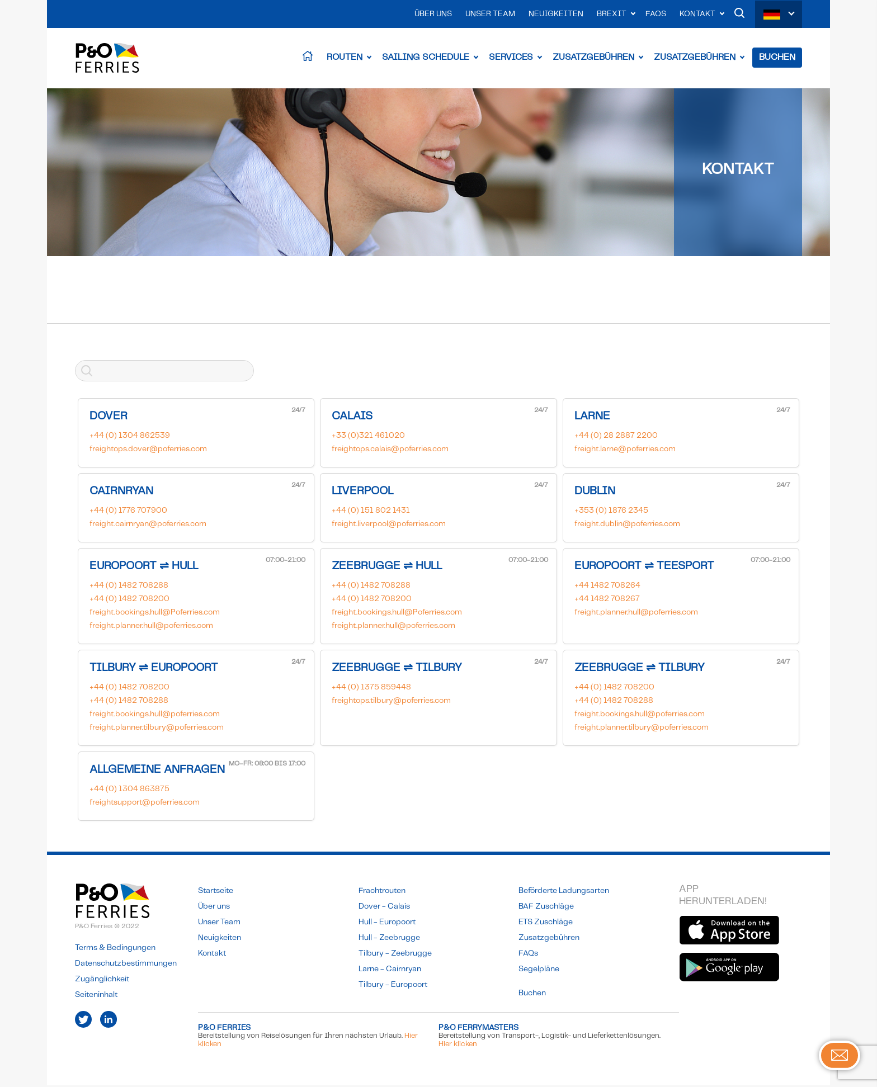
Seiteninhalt (96, 996)
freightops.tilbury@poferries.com (391, 702)
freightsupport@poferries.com (144, 804)
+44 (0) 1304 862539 (129, 437)
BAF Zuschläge (546, 908)
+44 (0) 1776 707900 (128, 512)
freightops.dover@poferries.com (148, 451)
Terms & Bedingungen (115, 949)
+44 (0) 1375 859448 (371, 689)
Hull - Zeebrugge (389, 939)
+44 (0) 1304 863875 (129, 791)
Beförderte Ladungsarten (563, 892)
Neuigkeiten (556, 14)
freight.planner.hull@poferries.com (151, 627)
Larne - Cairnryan (390, 971)
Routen (344, 58)
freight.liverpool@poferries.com (389, 526)
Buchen (777, 58)
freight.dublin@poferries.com (627, 526)
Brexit (611, 14)
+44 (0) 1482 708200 (129, 600)
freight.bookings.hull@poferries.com (154, 716)
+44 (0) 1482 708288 (128, 587)
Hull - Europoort (387, 924)
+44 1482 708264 (607, 587)
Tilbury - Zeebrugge (395, 955)
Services (511, 58)
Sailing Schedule (425, 58)
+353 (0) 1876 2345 (611, 512)
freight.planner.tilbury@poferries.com (156, 729)
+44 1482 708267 (607, 600)
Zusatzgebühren (593, 58)
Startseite (215, 892)
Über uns (433, 14)
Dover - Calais (384, 908)
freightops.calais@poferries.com (390, 451)
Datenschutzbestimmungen (126, 965)
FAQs (655, 14)
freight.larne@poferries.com (625, 451)
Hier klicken (457, 1046)
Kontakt (697, 14)
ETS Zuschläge (545, 924)
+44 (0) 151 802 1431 (371, 512)
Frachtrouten (382, 892)
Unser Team (490, 14)
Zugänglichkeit (102, 981)
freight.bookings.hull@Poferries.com (154, 614)
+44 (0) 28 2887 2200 (616, 437)
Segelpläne (538, 971)
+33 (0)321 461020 (368, 437)
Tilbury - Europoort (393, 986)
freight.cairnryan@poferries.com (147, 526)
